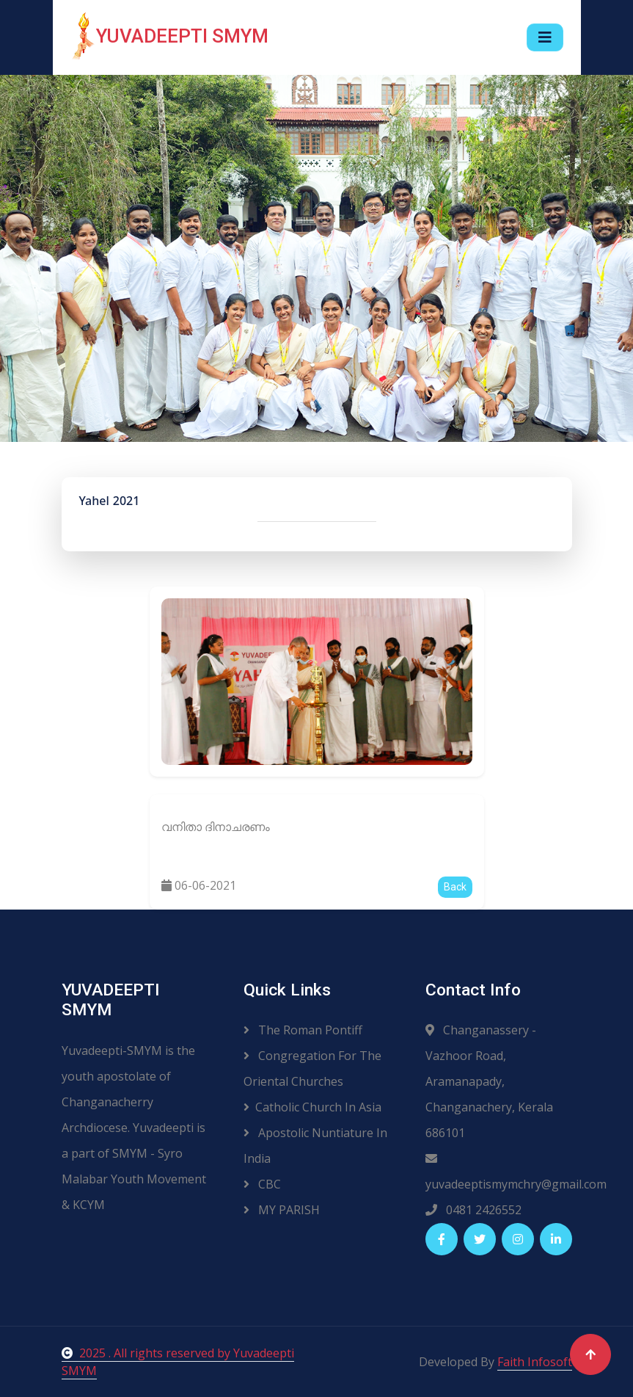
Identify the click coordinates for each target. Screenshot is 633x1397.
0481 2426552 (473, 1210)
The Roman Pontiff (303, 1030)
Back (455, 887)
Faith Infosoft (534, 1362)
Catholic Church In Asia (312, 1107)
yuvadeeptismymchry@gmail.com (498, 1172)
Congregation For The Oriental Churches (312, 1068)
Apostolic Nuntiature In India (315, 1145)
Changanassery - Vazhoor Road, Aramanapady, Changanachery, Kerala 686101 (489, 1081)
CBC (262, 1184)
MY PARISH (282, 1210)
